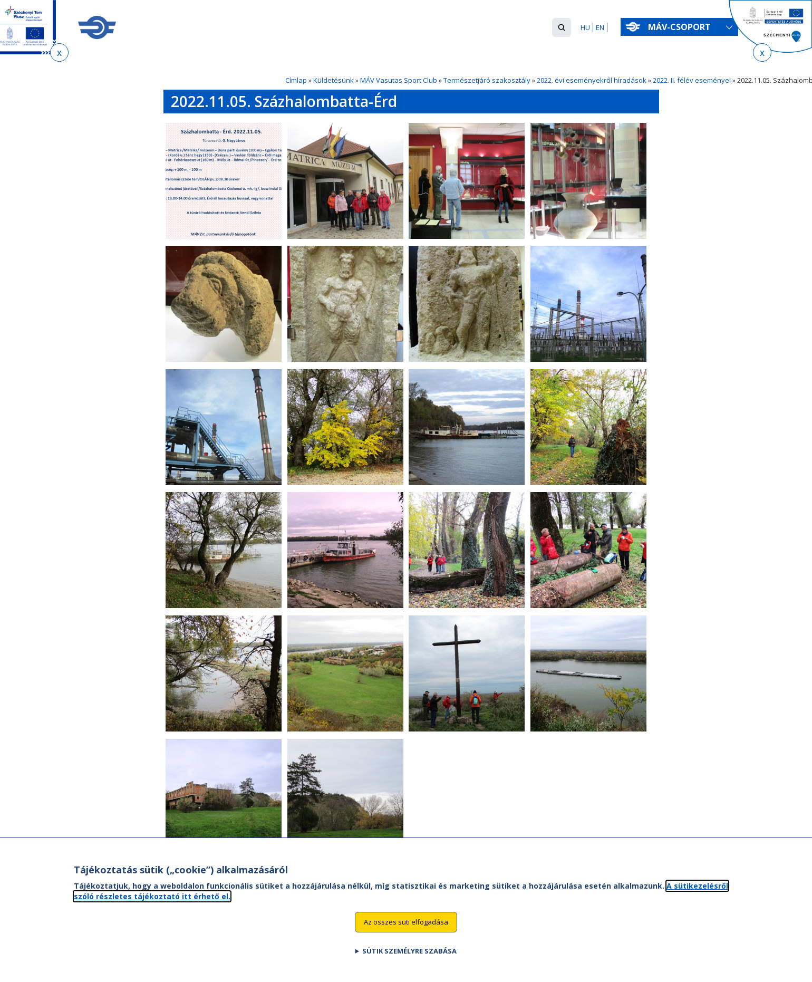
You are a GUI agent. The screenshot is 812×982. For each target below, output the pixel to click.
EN (600, 27)
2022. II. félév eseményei (692, 80)
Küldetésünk (333, 80)
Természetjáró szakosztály (486, 80)
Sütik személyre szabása (409, 962)
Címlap (296, 80)
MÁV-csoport (681, 27)
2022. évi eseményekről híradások (591, 80)
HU (585, 27)
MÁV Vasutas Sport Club (398, 80)
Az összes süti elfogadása (406, 933)
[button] (561, 27)
